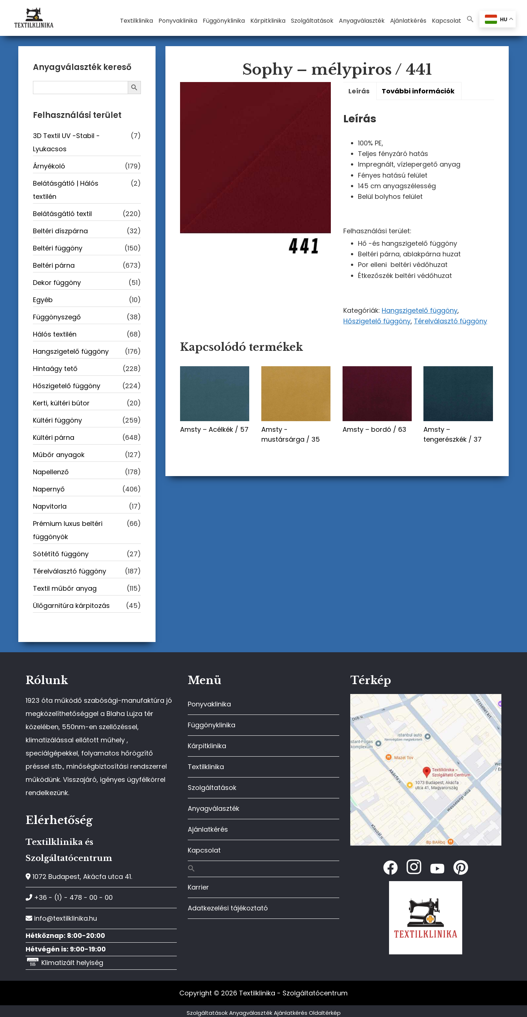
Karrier (198, 887)
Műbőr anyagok (59, 454)
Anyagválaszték (213, 808)
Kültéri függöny (57, 420)
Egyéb (43, 299)
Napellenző (51, 471)
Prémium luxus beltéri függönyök (67, 530)
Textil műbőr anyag (65, 588)
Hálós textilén (54, 334)
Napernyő (49, 489)
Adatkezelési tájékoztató (228, 908)
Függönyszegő (57, 317)
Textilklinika (206, 766)
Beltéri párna (54, 265)
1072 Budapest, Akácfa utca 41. (79, 876)
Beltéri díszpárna (60, 230)
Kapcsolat (204, 850)
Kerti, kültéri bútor (61, 403)
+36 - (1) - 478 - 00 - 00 (69, 897)
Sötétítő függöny (61, 553)
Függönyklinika (211, 725)
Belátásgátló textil (62, 213)
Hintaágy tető (55, 368)
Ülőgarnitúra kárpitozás (71, 605)
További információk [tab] (418, 91)
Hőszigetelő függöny (377, 321)
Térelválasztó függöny (450, 321)
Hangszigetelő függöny (419, 310)
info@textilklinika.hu (61, 918)
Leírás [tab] (359, 91)
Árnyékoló (49, 166)
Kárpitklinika (207, 745)
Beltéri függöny (57, 248)
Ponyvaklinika (209, 704)
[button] (470, 19)
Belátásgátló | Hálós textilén (65, 190)
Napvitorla (50, 506)
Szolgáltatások (212, 787)
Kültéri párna (53, 437)
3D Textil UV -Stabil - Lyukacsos (66, 142)
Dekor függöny (57, 282)
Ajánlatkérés (208, 829)
